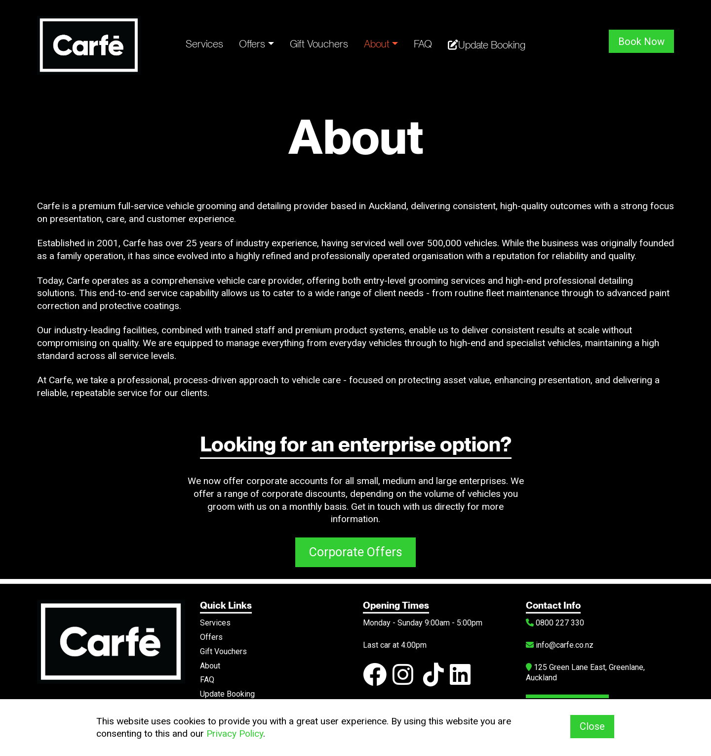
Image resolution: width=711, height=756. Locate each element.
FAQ (423, 44)
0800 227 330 (555, 620)
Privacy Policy (234, 733)
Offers (252, 44)
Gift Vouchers (319, 44)
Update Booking (486, 45)
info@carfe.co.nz (559, 642)
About (377, 44)
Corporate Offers (356, 553)
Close (592, 727)
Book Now (641, 41)
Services (204, 44)
